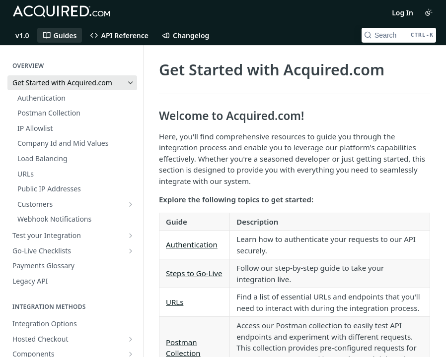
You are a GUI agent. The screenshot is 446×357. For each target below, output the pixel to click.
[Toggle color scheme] (428, 12)
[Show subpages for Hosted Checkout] (131, 339)
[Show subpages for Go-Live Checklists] (131, 251)
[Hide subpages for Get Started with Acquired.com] (131, 83)
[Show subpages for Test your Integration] (131, 235)
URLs (174, 302)
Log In (402, 12)
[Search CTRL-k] (399, 35)
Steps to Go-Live (194, 273)
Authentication (192, 244)
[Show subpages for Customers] (131, 204)
